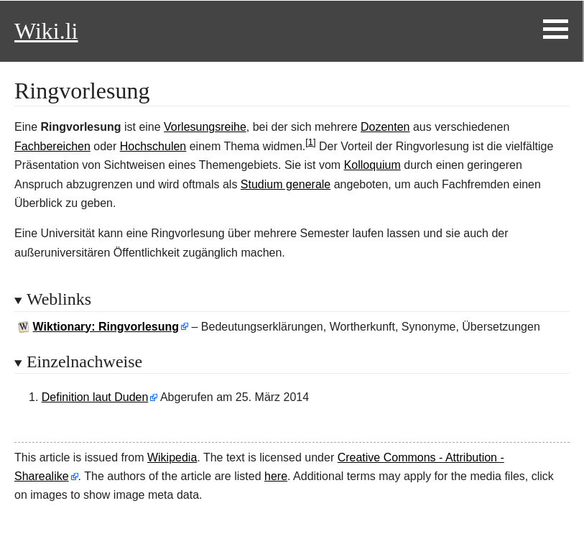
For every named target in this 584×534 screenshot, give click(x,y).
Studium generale (285, 184)
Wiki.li (46, 31)
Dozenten (385, 127)
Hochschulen (153, 146)
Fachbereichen (52, 146)
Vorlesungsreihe (205, 127)
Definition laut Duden (95, 397)
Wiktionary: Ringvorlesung (106, 327)
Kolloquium (372, 165)
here (275, 476)
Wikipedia (172, 457)
